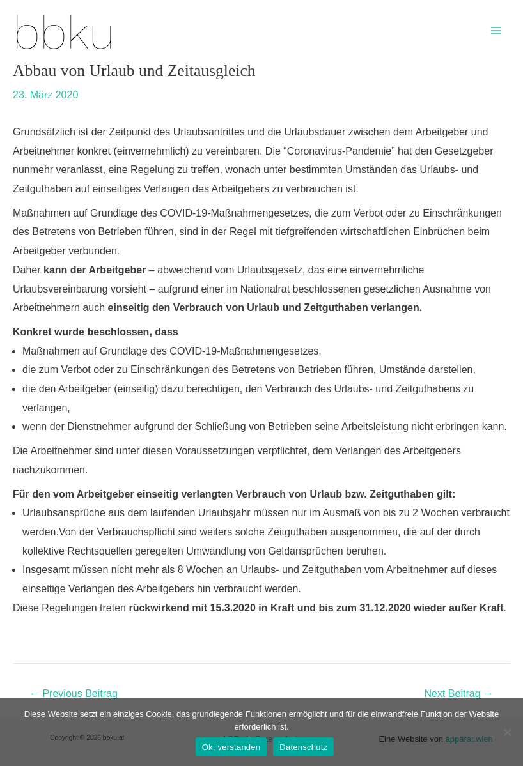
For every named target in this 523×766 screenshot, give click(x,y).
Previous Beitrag (73, 694)
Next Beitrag (459, 694)
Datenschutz (303, 747)
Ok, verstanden (231, 747)
